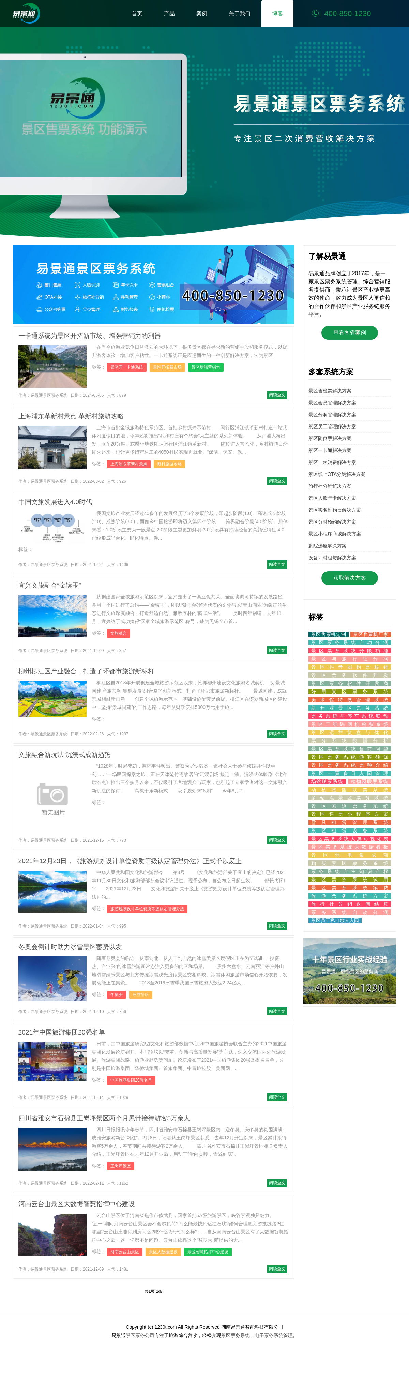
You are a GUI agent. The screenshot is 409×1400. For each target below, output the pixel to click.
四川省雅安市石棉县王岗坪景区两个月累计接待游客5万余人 (104, 1118)
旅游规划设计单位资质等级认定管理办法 (147, 908)
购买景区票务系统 (349, 863)
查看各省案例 (349, 333)
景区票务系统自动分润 (349, 642)
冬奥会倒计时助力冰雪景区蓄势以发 (70, 946)
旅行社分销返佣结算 (349, 904)
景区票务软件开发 (349, 675)
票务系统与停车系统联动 (349, 716)
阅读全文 (277, 395)
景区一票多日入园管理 (349, 773)
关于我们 (240, 13)
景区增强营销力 (206, 367)
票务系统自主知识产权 (349, 871)
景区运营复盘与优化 (349, 732)
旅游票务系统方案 (349, 896)
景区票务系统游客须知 (349, 757)
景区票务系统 (235, 1335)
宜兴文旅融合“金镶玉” (49, 585)
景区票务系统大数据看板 (349, 847)
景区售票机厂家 (370, 634)
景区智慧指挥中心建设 (207, 1251)
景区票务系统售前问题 (349, 748)
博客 (277, 13)
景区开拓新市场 (167, 367)
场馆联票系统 (327, 781)
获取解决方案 (349, 578)
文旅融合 (118, 633)
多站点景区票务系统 (349, 797)
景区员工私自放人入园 (335, 920)
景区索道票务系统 (349, 806)
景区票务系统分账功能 (349, 650)
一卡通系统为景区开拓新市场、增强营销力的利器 (89, 335)
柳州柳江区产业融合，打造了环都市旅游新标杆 (86, 671)
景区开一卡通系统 (126, 367)
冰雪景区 (141, 994)
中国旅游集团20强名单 (131, 1080)
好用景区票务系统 (349, 691)
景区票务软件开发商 (349, 683)
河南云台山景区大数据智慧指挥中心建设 (76, 1204)
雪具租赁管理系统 (349, 822)
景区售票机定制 (328, 634)
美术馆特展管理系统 (349, 699)
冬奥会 (116, 994)
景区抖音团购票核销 (349, 667)
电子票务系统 (269, 1335)
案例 (201, 13)
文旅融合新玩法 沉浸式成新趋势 (64, 754)
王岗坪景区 (120, 1166)
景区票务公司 (140, 1335)
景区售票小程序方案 (349, 814)
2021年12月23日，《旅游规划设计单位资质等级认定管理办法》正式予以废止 (130, 861)
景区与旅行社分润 (349, 659)
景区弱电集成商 (349, 855)
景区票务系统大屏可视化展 (349, 838)
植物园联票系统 (369, 781)
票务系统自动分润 (349, 912)
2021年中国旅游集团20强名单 (61, 1032)
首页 (137, 13)
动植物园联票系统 (349, 789)
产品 (169, 13)
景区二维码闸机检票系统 (349, 724)
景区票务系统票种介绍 (349, 765)
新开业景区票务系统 (349, 708)
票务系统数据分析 (349, 740)
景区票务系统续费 (349, 887)
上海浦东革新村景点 (128, 464)
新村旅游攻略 (169, 464)
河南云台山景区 (124, 1251)
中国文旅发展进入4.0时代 (55, 501)
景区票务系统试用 (349, 879)
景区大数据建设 (163, 1251)
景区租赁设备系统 (349, 830)
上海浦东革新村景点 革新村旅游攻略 (71, 416)
